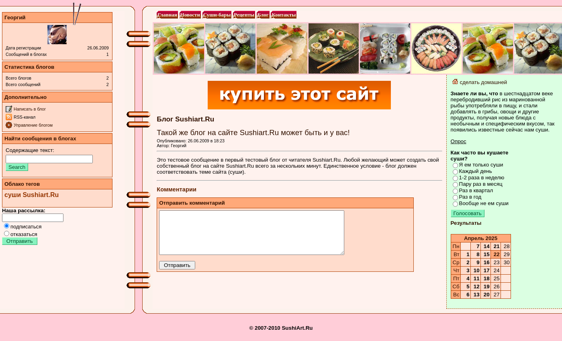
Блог (262, 15)
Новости (189, 15)
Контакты (283, 15)
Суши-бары (216, 15)
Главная (167, 15)
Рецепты (243, 15)
